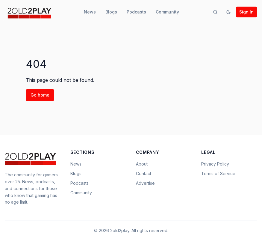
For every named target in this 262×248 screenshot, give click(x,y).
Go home (40, 94)
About (142, 163)
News (90, 11)
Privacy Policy (215, 163)
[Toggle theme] (228, 12)
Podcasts (136, 11)
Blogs (111, 11)
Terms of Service (218, 173)
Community (167, 11)
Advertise (145, 183)
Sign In (246, 11)
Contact (143, 173)
